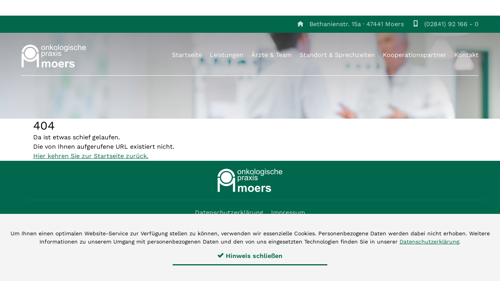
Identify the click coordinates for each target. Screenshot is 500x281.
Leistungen (226, 55)
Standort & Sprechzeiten (337, 55)
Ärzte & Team (271, 55)
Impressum (288, 212)
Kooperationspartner (414, 55)
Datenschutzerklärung (229, 212)
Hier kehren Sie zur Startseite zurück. (90, 156)
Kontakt (466, 55)
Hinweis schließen (250, 256)
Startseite (187, 55)
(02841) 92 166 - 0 (451, 24)
